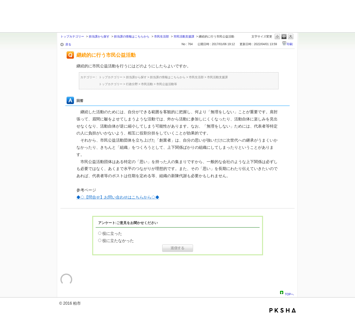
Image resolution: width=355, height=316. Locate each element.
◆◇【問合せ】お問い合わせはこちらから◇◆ (117, 197)
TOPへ (289, 294)
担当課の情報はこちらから (131, 36)
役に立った (112, 233)
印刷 (290, 44)
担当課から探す (99, 36)
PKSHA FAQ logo (282, 310)
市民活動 (147, 84)
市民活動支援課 (184, 36)
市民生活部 (161, 36)
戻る (68, 44)
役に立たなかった (118, 241)
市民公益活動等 (166, 84)
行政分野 (132, 84)
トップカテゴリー (72, 36)
